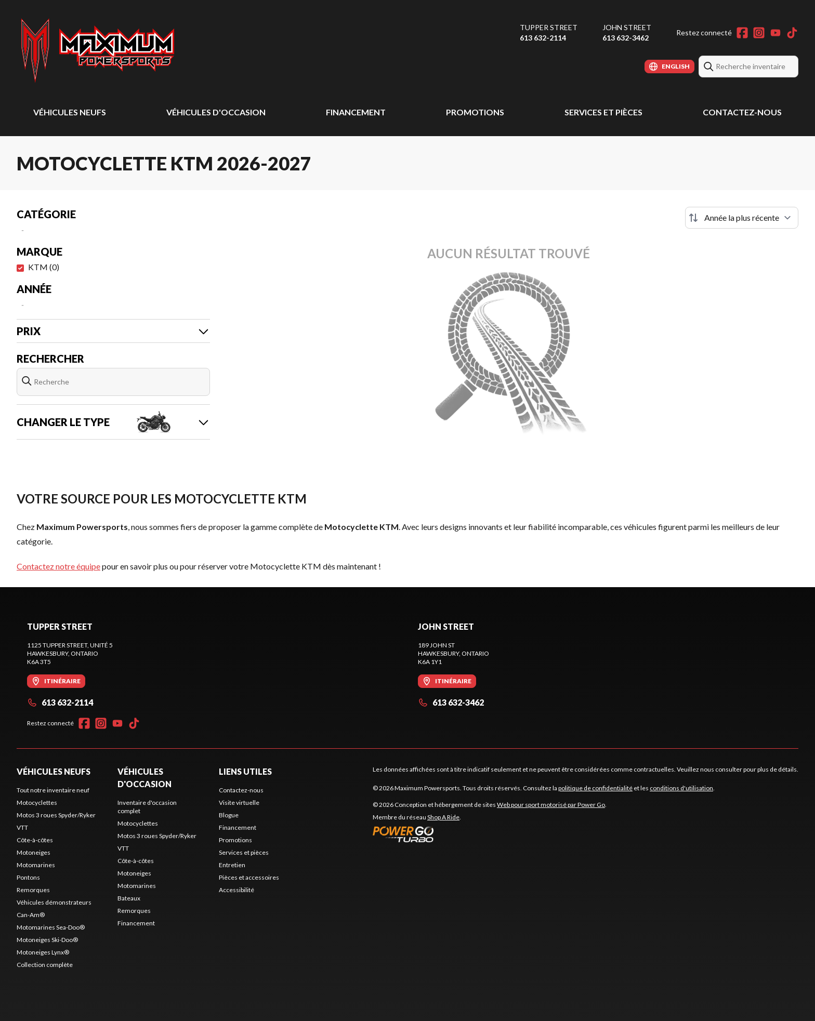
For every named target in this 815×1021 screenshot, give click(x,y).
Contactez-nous (742, 112)
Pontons (28, 877)
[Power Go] (490, 834)
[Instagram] (759, 32)
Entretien (232, 865)
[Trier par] (741, 218)
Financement (356, 112)
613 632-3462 (625, 37)
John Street (626, 27)
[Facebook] (742, 32)
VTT (22, 827)
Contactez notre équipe (58, 566)
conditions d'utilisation (681, 788)
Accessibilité (236, 890)
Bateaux (128, 898)
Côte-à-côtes (35, 840)
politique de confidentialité (595, 788)
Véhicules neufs (69, 112)
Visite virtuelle (239, 802)
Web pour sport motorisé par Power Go (551, 804)
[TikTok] (792, 32)
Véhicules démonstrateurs (54, 902)
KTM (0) (43, 267)
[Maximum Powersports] (98, 50)
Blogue (229, 815)
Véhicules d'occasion (216, 112)
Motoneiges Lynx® (43, 952)
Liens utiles (245, 771)
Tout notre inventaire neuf (53, 790)
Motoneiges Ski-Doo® (47, 940)
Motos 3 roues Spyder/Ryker (56, 815)
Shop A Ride (443, 817)
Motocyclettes (37, 802)
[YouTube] (775, 32)
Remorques (33, 890)
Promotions (475, 112)
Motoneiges (33, 852)
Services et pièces (603, 112)
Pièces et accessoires (249, 877)
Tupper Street (548, 27)
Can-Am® (31, 915)
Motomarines (36, 865)
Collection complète (45, 965)
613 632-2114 (543, 37)
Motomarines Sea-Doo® (51, 927)
